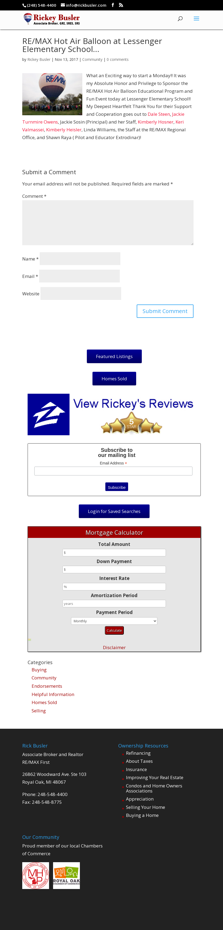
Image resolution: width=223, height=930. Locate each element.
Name (30, 259)
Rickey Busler (38, 59)
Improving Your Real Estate (154, 777)
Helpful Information (53, 694)
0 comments (118, 59)
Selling (39, 711)
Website (30, 294)
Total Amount (114, 544)
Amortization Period (114, 595)
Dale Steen (159, 114)
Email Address (113, 463)
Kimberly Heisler (63, 130)
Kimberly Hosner (155, 122)
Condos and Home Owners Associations (154, 788)
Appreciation (140, 799)
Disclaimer (114, 647)
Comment (34, 196)
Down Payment (114, 561)
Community (92, 59)
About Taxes (139, 761)
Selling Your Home (145, 807)
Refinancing (138, 753)
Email (30, 276)
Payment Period (114, 612)
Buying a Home (142, 815)
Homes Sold (44, 702)
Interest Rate (114, 578)
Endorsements (47, 686)
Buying (39, 670)
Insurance (136, 769)
